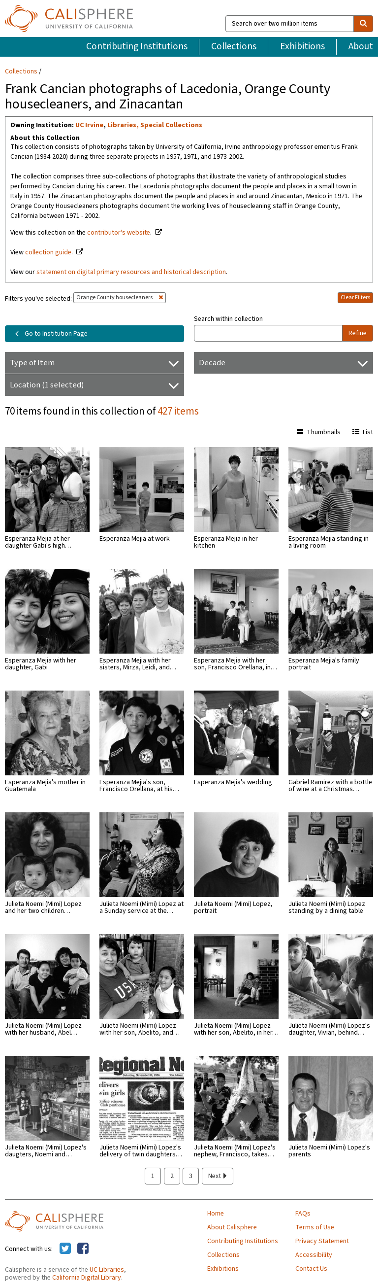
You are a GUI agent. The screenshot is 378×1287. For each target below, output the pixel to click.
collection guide (48, 252)
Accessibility (313, 1255)
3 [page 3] (190, 1176)
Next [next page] (217, 1176)
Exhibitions (302, 46)
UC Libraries (107, 1270)
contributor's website (118, 233)
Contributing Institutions (137, 46)
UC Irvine (89, 125)
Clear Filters (355, 297)
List (362, 432)
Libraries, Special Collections (154, 125)
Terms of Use (314, 1227)
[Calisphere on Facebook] (83, 1249)
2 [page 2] (172, 1176)
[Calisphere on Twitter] (65, 1249)
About (360, 46)
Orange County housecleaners (119, 297)
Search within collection (228, 318)
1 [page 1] (153, 1176)
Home (215, 1213)
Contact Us (311, 1268)
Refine (357, 333)
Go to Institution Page (49, 334)
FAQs (303, 1213)
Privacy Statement (322, 1241)
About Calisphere (232, 1227)
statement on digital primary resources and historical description (131, 272)
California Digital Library (86, 1278)
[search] (363, 23)
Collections (233, 46)
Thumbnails (319, 432)
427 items (178, 411)
